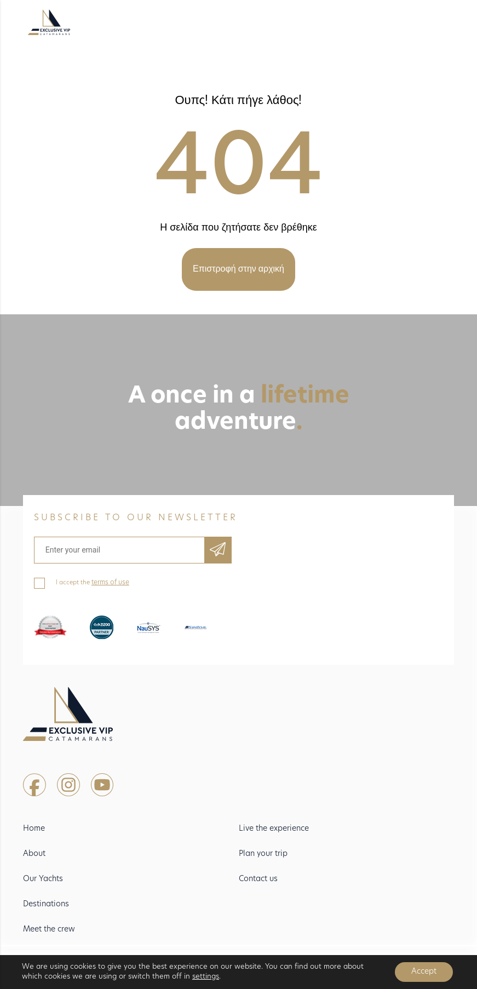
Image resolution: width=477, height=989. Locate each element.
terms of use (110, 582)
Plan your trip (263, 854)
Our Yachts (43, 879)
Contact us (258, 879)
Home (34, 829)
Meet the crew (49, 929)
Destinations (46, 904)
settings (205, 976)
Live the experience (274, 829)
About (34, 854)
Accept (423, 972)
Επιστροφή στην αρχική (238, 269)
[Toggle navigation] (433, 22)
